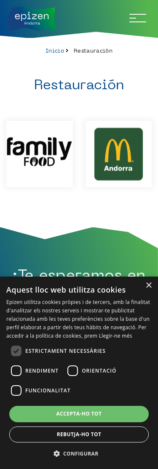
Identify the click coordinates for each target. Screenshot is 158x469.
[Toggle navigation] (137, 18)
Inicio (55, 50)
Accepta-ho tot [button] (79, 413)
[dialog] (79, 373)
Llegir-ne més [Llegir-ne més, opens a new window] (115, 335)
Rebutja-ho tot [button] (79, 434)
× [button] (148, 285)
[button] (79, 453)
